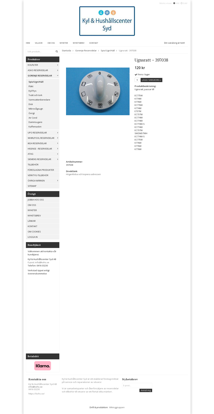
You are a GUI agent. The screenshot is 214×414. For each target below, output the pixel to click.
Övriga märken (43, 180)
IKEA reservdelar (43, 143)
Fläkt (31, 86)
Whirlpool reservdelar (43, 137)
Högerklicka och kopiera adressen (83, 174)
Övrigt (32, 113)
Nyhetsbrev (78, 43)
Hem (28, 43)
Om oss (51, 43)
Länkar (32, 220)
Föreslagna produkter (41, 169)
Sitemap (32, 185)
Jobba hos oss (36, 199)
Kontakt (93, 43)
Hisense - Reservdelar (43, 148)
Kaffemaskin (35, 126)
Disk (31, 104)
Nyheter (64, 43)
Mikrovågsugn (36, 108)
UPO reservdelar (43, 132)
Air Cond (33, 117)
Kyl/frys (32, 90)
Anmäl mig (146, 390)
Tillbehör (33, 164)
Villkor (38, 43)
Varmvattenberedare (39, 99)
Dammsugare (35, 122)
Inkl (176, 3)
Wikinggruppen (117, 407)
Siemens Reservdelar (43, 159)
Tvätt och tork (35, 95)
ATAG (43, 153)
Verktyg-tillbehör (38, 175)
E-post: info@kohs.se (38, 262)
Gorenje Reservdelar (43, 75)
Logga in (33, 236)
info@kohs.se (35, 386)
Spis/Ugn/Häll (36, 81)
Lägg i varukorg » (151, 80)
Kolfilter (43, 64)
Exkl (184, 3)
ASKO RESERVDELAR (43, 70)
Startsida (66, 50)
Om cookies (34, 231)
